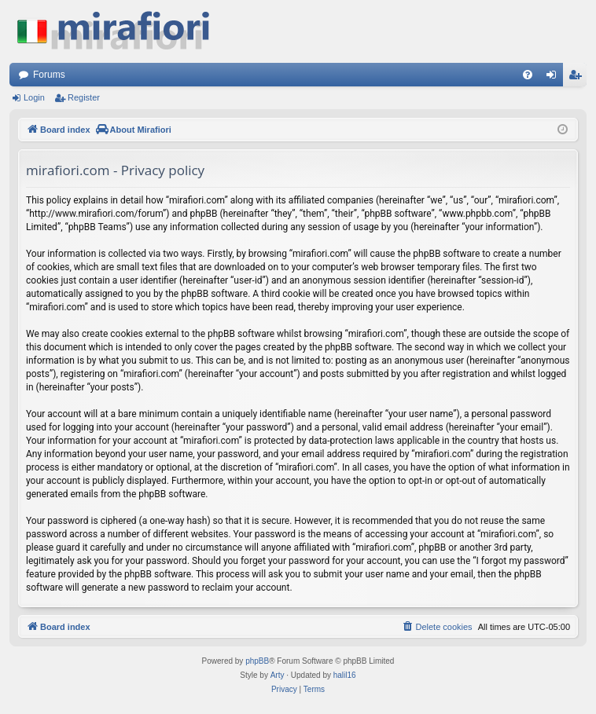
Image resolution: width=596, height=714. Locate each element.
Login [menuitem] (554, 77)
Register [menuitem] (578, 77)
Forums (49, 74)
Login (34, 97)
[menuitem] (527, 74)
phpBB (257, 661)
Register (84, 97)
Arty (277, 675)
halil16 (344, 675)
